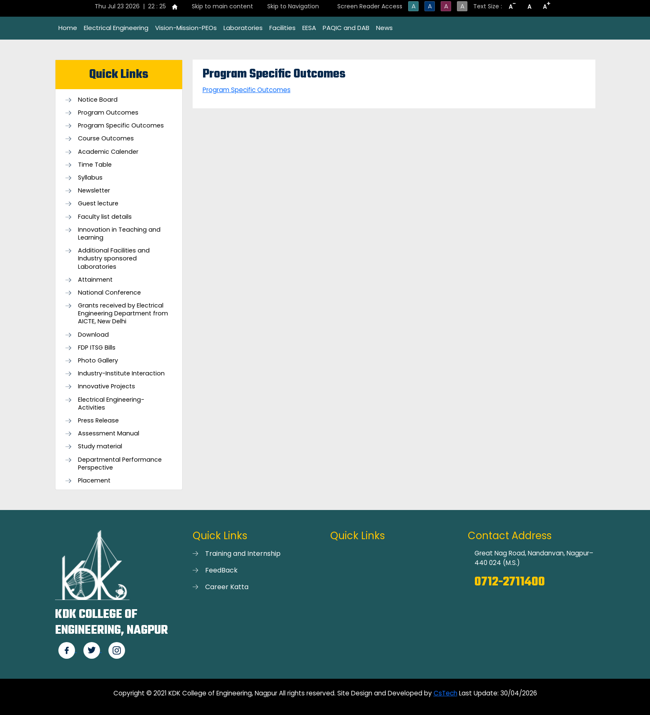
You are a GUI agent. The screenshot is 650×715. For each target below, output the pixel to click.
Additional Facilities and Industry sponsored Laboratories (114, 258)
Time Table (95, 165)
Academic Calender (108, 152)
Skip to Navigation (293, 6)
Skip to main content (222, 6)
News (384, 27)
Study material (100, 446)
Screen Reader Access (369, 6)
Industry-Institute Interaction (121, 374)
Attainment (95, 280)
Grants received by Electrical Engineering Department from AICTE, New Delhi (123, 313)
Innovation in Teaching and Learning (119, 234)
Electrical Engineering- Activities (111, 404)
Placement (94, 481)
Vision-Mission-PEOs (186, 27)
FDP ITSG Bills (96, 348)
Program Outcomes (108, 113)
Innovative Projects (106, 386)
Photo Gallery (98, 361)
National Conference (109, 293)
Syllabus (90, 178)
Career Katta (226, 587)
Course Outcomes (106, 138)
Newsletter (94, 191)
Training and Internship (243, 553)
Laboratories (243, 27)
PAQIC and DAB (346, 27)
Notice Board (98, 100)
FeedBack (221, 570)
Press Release (98, 421)
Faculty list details (105, 217)
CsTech (445, 693)
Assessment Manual (108, 434)
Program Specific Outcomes (121, 126)
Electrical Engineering (116, 27)
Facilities (282, 27)
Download (93, 335)
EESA (309, 27)
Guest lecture (98, 204)
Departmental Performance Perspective (120, 464)
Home (67, 27)
